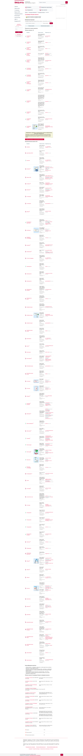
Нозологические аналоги (45, 25)
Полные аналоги (31, 25)
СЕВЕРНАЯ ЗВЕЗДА (48, 450)
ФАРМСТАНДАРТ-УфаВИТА (48, 224)
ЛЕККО (46, 48)
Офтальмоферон (30, 423)
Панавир (28, 438)
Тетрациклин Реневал (29, 534)
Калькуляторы (17, 17)
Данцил (28, 211)
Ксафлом (28, 245)
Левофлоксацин (29, 307)
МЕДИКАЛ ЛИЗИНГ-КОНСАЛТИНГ (48, 479)
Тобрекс (28, 561)
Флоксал (28, 588)
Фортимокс (29, 598)
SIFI (46, 387)
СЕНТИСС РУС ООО (48, 460)
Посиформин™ (29, 473)
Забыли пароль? (18, 36)
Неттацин (28, 388)
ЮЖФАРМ (46, 101)
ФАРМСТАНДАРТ (48, 643)
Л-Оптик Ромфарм (30, 258)
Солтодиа (28, 505)
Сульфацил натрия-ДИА (29, 69)
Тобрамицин (29, 548)
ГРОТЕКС (46, 82)
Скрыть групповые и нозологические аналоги (34, 139)
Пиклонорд (29, 451)
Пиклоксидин (29, 444)
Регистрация (19, 34)
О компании (17, 10)
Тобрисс (28, 569)
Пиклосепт (29, 459)
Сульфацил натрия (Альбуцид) (29, 48)
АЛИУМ (46, 605)
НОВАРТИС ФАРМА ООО (49, 563)
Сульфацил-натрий (29, 90)
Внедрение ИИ (17, 21)
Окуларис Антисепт (29, 404)
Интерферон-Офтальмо (29, 222)
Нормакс (28, 396)
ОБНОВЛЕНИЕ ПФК (48, 60)
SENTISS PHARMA (48, 211)
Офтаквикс (29, 413)
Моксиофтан (29, 358)
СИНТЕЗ (46, 112)
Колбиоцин (29, 230)
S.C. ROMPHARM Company (48, 147)
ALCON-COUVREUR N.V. (48, 190)
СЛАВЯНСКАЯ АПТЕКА (48, 273)
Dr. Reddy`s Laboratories (48, 606)
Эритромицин (29, 652)
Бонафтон (29, 183)
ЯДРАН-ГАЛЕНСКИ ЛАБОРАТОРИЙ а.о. (48, 360)
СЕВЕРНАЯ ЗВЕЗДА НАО (49, 452)
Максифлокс (29, 338)
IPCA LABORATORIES (48, 250)
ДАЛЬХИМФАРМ (47, 203)
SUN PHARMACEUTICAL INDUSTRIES (49, 245)
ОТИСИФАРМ (47, 402)
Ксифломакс (29, 251)
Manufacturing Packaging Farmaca (49, 413)
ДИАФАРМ (47, 68)
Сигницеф (29, 488)
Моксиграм (29, 352)
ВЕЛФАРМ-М (47, 55)
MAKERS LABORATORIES (49, 252)
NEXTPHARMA (47, 410)
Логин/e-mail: (17, 26)
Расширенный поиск (64, 4)
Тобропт (28, 577)
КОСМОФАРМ (47, 443)
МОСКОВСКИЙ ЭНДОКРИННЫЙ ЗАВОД (49, 126)
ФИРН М (46, 423)
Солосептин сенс (30, 496)
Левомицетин (29, 266)
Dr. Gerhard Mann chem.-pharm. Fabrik (48, 587)
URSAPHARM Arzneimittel (49, 473)
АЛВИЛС (46, 42)
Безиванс (29, 168)
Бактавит (28, 160)
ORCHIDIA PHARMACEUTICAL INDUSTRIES (48, 505)
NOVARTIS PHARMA (48, 188)
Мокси (28, 346)
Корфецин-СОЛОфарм (29, 238)
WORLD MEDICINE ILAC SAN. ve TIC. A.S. (49, 176)
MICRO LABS (47, 352)
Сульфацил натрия (29, 36)
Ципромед (28, 614)
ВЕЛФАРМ (47, 53)
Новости (16, 6)
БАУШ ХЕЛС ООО (48, 170)
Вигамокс (29, 189)
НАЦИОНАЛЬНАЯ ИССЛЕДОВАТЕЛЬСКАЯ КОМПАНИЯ (49, 437)
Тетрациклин (29, 512)
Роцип (28, 480)
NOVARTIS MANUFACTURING (49, 560)
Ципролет (29, 606)
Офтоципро (29, 430)
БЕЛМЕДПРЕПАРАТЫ (48, 89)
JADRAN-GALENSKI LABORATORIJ (48, 356)
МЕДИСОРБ (47, 553)
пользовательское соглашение (35, 755)
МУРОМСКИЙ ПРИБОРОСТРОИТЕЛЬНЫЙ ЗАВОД (49, 184)
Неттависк (28, 381)
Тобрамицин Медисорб (29, 554)
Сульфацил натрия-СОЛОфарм (29, 82)
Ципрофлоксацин (30, 622)
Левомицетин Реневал (29, 290)
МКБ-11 (16, 19)
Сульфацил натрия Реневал (29, 60)
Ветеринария (17, 15)
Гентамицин (29, 196)
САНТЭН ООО (47, 418)
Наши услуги (17, 8)
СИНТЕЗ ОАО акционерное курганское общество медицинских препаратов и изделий (49, 637)
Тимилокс (29, 541)
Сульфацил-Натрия (29, 101)
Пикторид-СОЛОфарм (29, 467)
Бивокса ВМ (29, 177)
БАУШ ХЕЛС (47, 166)
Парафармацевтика (19, 13)
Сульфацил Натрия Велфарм (29, 54)
